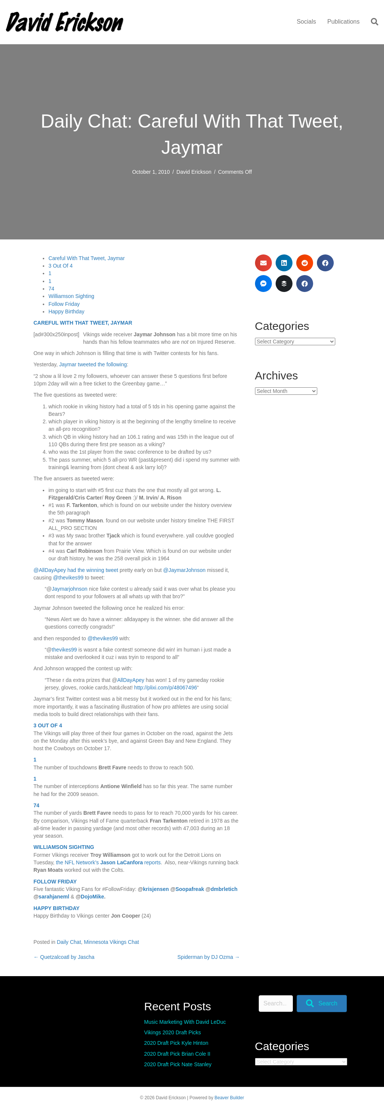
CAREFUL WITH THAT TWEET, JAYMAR (82, 323)
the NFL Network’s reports (108, 862)
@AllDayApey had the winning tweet (75, 570)
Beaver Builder (229, 1097)
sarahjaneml (54, 897)
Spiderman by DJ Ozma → (208, 957)
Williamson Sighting (71, 296)
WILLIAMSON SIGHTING (63, 847)
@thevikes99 (68, 578)
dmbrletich (224, 889)
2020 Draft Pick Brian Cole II (177, 1054)
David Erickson (194, 172)
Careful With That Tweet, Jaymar (86, 258)
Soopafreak (190, 889)
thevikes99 (64, 650)
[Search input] (276, 1003)
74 (51, 289)
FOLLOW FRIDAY (54, 882)
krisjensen (156, 889)
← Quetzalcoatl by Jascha (63, 957)
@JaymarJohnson (184, 570)
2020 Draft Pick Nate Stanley (178, 1064)
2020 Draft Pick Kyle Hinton (176, 1043)
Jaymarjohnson (69, 589)
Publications (343, 21)
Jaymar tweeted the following (93, 364)
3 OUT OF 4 (47, 725)
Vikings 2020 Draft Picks (172, 1032)
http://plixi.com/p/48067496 (165, 688)
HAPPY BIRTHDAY (56, 908)
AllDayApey (130, 680)
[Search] (371, 21)
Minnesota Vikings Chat (111, 942)
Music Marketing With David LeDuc (185, 1022)
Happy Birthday (66, 311)
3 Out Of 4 (60, 266)
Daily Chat (69, 942)
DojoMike (92, 897)
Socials (306, 21)
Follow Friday (64, 304)
